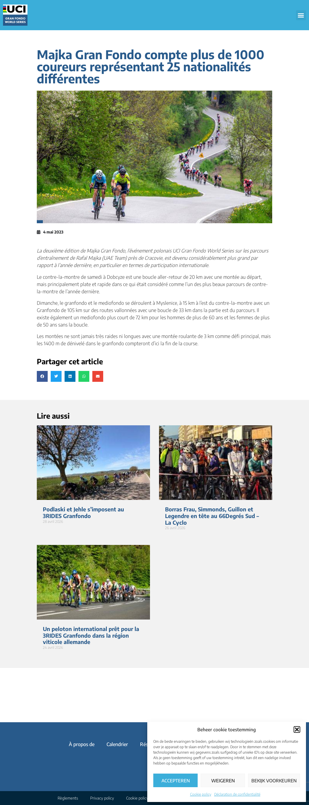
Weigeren (223, 780)
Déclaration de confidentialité (237, 794)
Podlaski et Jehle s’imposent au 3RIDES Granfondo (83, 512)
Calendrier (117, 744)
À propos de (81, 744)
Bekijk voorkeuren (274, 780)
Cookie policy (200, 794)
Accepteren (175, 780)
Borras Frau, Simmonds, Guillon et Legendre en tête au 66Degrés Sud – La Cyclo (212, 516)
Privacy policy (102, 798)
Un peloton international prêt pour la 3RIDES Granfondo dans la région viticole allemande (91, 635)
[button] (297, 729)
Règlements (68, 798)
